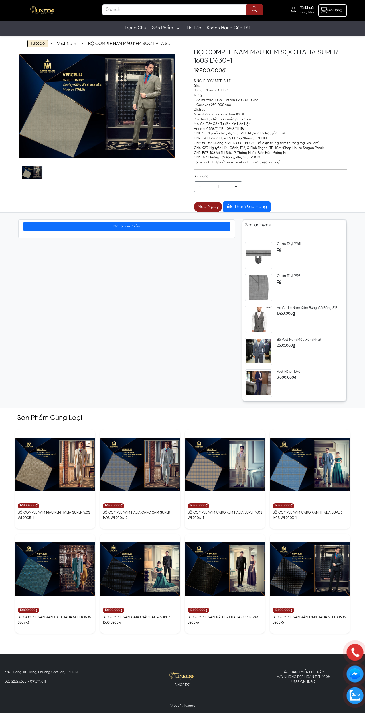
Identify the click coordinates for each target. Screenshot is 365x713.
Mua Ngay (208, 206)
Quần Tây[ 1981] (289, 244)
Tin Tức (193, 28)
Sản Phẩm (166, 28)
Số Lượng (201, 176)
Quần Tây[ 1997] (289, 276)
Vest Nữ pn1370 (289, 371)
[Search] (182, 9)
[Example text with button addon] (218, 186)
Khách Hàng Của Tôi (228, 28)
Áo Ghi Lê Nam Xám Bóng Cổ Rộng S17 (307, 308)
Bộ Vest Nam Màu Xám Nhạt (299, 340)
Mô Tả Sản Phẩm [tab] (126, 226)
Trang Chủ (135, 28)
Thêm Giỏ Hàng (247, 206)
